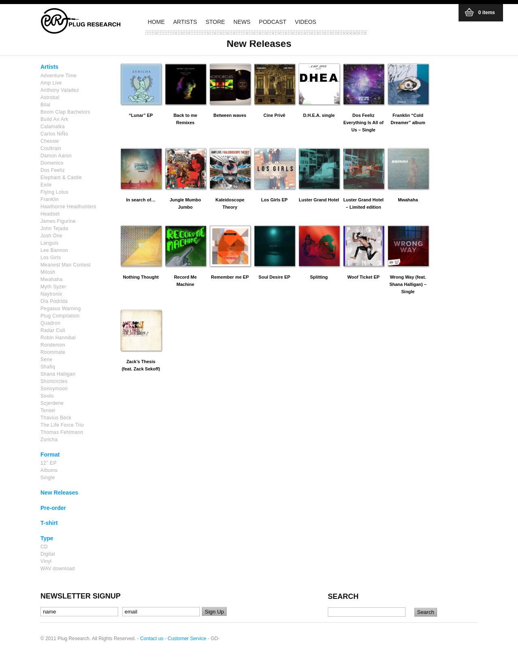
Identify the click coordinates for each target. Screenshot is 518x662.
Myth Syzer (53, 287)
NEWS (242, 22)
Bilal (45, 105)
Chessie (49, 141)
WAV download (57, 568)
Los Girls (50, 257)
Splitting (319, 277)
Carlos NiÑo (54, 134)
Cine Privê (274, 115)
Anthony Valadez (59, 90)
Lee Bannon (54, 250)
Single (47, 477)
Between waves (229, 115)
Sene (46, 359)
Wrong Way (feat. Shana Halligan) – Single (408, 284)
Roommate (53, 352)
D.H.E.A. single (319, 115)
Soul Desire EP (274, 277)
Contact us (151, 638)
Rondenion (52, 345)
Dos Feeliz (52, 170)
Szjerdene (52, 403)
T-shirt (49, 523)
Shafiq (47, 367)
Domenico (52, 163)
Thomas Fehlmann (61, 432)
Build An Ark (54, 119)
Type (46, 538)
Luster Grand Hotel (319, 199)
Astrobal (49, 97)
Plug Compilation (59, 316)
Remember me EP (230, 277)
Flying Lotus (54, 192)
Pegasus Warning (60, 308)
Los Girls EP (274, 199)
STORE (215, 22)
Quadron (50, 323)
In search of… (141, 199)
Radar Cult (52, 330)
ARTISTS (185, 22)
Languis (49, 243)
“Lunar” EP (141, 115)
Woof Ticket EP (363, 277)
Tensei (47, 410)
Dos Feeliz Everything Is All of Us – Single (363, 122)
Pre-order (53, 508)
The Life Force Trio (62, 425)
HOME (156, 22)
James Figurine (58, 221)
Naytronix (51, 294)
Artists (49, 66)
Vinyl (46, 561)
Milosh (47, 272)
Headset (49, 214)
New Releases (59, 492)
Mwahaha (51, 279)
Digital (47, 554)
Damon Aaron (56, 156)
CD (44, 547)
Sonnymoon (54, 388)
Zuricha (49, 439)
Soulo (47, 396)
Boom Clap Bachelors (65, 112)
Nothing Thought (141, 277)
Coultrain (50, 148)
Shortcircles (54, 381)
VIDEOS (305, 22)
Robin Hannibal (58, 338)
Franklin (49, 199)
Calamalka (52, 126)
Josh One (51, 236)
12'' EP (48, 463)
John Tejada (54, 228)
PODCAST (273, 22)
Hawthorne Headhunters (68, 206)
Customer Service (187, 638)
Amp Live (51, 83)
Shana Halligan (57, 374)
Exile (46, 185)
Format (49, 454)
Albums (48, 470)
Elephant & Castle (61, 177)
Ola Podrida (54, 301)
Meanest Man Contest (65, 265)
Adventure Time (58, 75)
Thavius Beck (55, 418)
